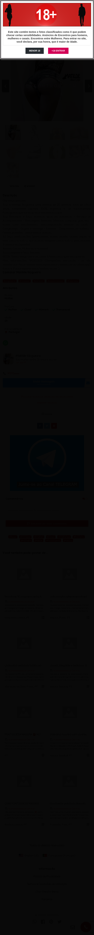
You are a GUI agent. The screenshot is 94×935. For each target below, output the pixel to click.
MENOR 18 (34, 51)
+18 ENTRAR (58, 51)
